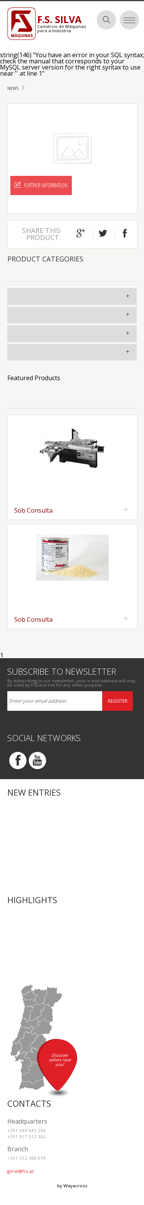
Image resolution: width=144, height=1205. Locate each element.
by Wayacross (72, 1185)
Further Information (41, 185)
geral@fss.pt (20, 1171)
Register (117, 701)
